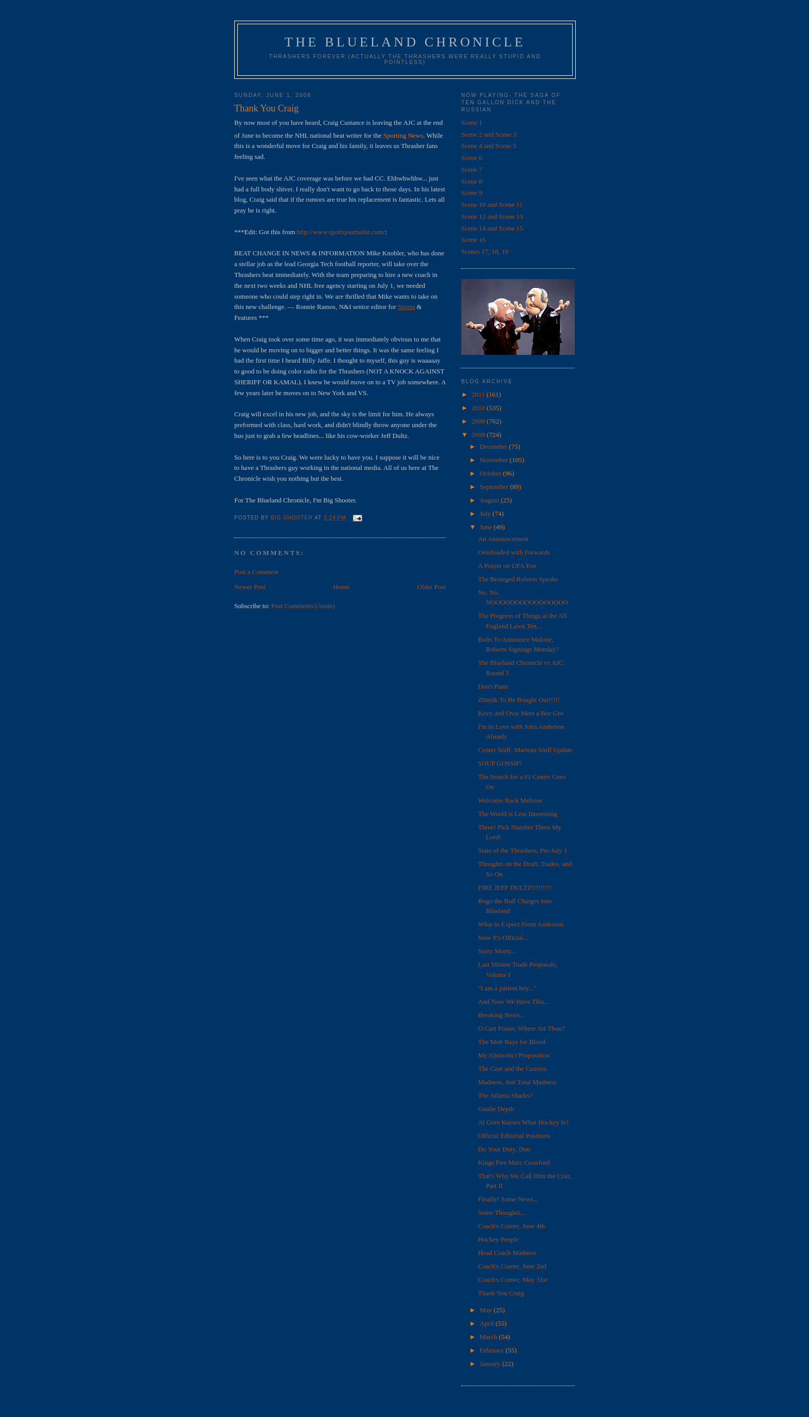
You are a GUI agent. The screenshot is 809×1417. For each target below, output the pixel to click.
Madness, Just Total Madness (517, 1082)
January (491, 1363)
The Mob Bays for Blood (511, 1042)
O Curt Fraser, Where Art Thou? (521, 1028)
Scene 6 (471, 157)
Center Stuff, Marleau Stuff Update (525, 750)
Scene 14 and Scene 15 (492, 228)
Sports (406, 307)
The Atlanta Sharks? (505, 1095)
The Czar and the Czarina (512, 1068)
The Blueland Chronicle (405, 42)
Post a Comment (256, 572)
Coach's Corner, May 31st (512, 1279)
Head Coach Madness (507, 1253)
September (495, 487)
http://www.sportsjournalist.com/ (341, 232)
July (486, 513)
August (490, 500)
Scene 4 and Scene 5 (488, 146)
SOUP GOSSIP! (500, 763)
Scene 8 (471, 181)
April (488, 1323)
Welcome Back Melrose (510, 800)
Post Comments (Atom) (303, 606)
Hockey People (498, 1239)
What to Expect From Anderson (520, 924)
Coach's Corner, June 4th (511, 1226)
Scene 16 (473, 239)
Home (341, 587)
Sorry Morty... (497, 951)
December (494, 446)
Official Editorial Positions (514, 1135)
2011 (479, 394)
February (493, 1350)
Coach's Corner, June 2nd (512, 1266)
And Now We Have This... (513, 1001)
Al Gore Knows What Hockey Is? (523, 1122)
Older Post (431, 587)
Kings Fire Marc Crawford (513, 1162)
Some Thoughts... (501, 1212)
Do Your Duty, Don (504, 1149)
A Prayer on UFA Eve (507, 565)
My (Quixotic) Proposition (513, 1055)
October (491, 473)
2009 (479, 421)
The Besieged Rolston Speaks (518, 579)
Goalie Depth (496, 1109)
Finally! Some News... (508, 1199)
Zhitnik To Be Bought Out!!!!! (518, 700)
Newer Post (249, 587)
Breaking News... (501, 1015)
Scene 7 (471, 169)
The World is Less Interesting (517, 814)
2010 (479, 408)
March (489, 1337)
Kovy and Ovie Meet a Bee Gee (520, 713)
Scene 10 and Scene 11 (492, 204)
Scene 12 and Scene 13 (492, 216)
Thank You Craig (501, 1293)
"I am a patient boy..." (507, 988)
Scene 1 (471, 122)
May (487, 1310)
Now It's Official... (503, 937)
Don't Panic (493, 686)
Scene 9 (471, 193)
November (495, 460)
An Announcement (503, 539)
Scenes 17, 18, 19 (484, 251)
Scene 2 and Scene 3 (488, 134)
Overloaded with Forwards (513, 552)
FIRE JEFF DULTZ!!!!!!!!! (515, 887)
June (487, 527)
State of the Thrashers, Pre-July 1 (522, 850)
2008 (479, 434)
